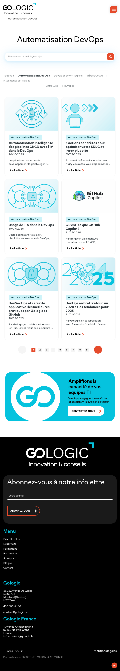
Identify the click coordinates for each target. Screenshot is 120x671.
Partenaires (10, 553)
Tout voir (8, 76)
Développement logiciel (68, 76)
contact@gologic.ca (15, 611)
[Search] (110, 57)
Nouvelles (68, 86)
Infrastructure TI (97, 76)
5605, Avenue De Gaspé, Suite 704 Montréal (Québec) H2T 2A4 (18, 595)
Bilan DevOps (11, 538)
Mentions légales (105, 650)
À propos (8, 557)
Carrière (8, 567)
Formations (10, 548)
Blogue (7, 562)
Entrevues (52, 86)
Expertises (9, 543)
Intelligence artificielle (16, 81)
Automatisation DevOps (34, 76)
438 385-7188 (12, 605)
